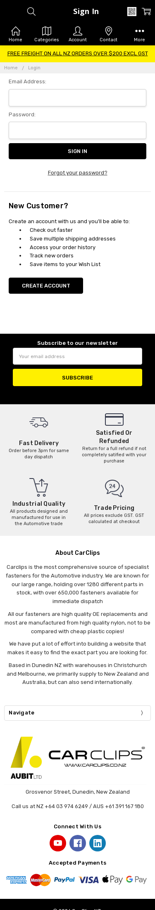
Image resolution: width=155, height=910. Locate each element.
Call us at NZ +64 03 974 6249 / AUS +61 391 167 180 (78, 806)
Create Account (46, 286)
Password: (22, 114)
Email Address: (27, 81)
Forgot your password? (77, 173)
